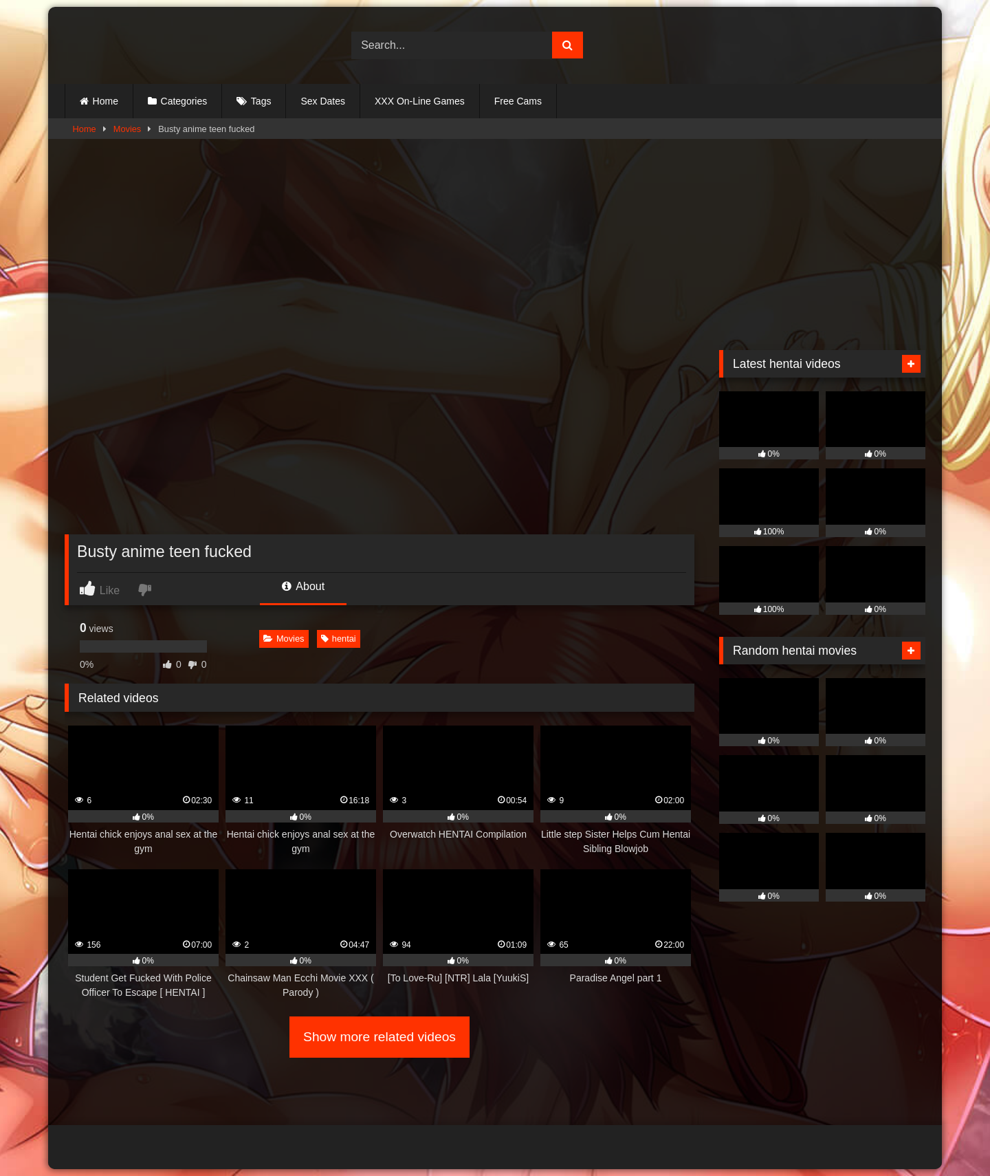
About (303, 586)
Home (105, 101)
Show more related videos (379, 1037)
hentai (338, 638)
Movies (127, 129)
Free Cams (518, 101)
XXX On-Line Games (420, 101)
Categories (184, 101)
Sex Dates (322, 101)
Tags (261, 101)
